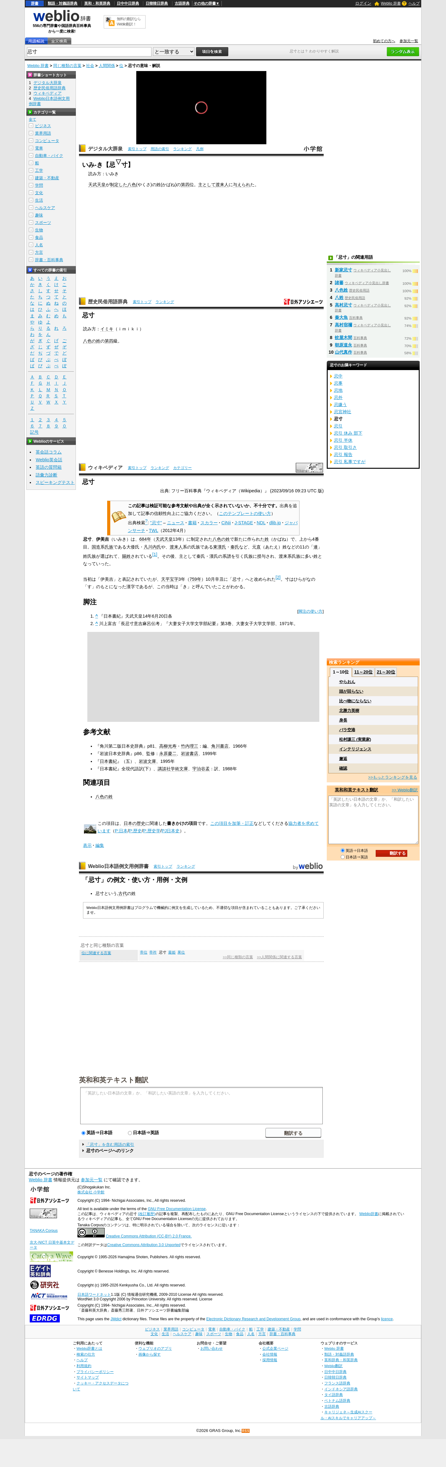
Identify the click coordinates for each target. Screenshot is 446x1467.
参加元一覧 (409, 41)
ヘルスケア (45, 207)
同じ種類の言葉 (67, 65)
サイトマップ (88, 1377)
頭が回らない (351, 691)
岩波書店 (189, 753)
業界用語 (43, 133)
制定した (118, 184)
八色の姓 (91, 340)
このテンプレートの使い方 (245, 513)
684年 (145, 539)
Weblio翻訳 (333, 1366)
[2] (278, 577)
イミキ (106, 328)
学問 (39, 185)
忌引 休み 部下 (348, 433)
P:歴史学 (151, 830)
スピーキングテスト (55, 482)
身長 (343, 720)
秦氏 (234, 546)
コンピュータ (47, 140)
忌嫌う (340, 404)
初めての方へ (384, 41)
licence (387, 1319)
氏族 (109, 546)
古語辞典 (182, 3)
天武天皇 (97, 184)
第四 (185, 184)
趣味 (39, 215)
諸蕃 (339, 282)
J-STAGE (243, 522)
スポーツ (43, 222)
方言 (39, 252)
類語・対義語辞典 (62, 3)
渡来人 (222, 184)
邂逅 (343, 758)
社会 (90, 65)
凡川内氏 (152, 546)
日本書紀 (108, 761)
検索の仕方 (86, 1354)
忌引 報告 (343, 454)
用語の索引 (160, 149)
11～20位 (363, 671)
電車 (39, 148)
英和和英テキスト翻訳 (113, 1079)
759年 (195, 579)
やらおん (347, 681)
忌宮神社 (342, 411)
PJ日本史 (171, 830)
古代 (122, 893)
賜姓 (126, 556)
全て (32, 119)
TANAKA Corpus (44, 1230)
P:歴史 (135, 830)
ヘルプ (414, 3)
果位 (181, 952)
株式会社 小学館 (90, 1192)
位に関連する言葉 (96, 953)
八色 (131, 184)
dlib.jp (275, 522)
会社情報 (269, 1354)
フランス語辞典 (337, 1383)
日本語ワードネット (94, 1294)
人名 (39, 245)
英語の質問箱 (49, 467)
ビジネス (43, 125)
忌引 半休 (343, 440)
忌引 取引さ (345, 447)
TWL (153, 530)
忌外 (338, 397)
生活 (39, 200)
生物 (39, 230)
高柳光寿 (168, 746)
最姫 (172, 952)
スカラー (209, 522)
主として (207, 184)
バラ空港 (347, 729)
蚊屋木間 (343, 337)
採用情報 (269, 1360)
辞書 (34, 3)
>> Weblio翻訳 (405, 790)
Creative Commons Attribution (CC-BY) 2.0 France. (148, 1236)
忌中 (338, 375)
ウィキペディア (105, 467)
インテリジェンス (355, 749)
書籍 (192, 522)
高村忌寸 (343, 304)
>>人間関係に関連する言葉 (279, 957)
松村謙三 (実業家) (355, 739)
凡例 (199, 149)
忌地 (338, 390)
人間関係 (107, 65)
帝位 (143, 952)
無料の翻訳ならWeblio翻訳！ (129, 21)
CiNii (226, 522)
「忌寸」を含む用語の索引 (110, 1144)
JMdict (116, 1319)
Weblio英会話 (49, 459)
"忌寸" (156, 522)
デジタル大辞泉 (105, 148)
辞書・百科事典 (49, 259)
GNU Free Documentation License (177, 1209)
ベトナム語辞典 (337, 1400)
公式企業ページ (275, 1348)
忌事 (338, 383)
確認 (343, 768)
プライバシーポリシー (95, 1372)
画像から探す (149, 1354)
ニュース (175, 522)
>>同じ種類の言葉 (238, 957)
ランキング (182, 149)
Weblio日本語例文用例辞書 (118, 866)
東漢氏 (219, 546)
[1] (154, 554)
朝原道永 (343, 344)
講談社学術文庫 (173, 768)
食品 (39, 237)
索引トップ (137, 149)
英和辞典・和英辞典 (341, 1360)
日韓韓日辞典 (157, 3)
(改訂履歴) (146, 1214)
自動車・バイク (49, 155)
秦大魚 (341, 317)
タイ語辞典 (333, 1395)
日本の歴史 (134, 823)
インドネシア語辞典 (341, 1389)
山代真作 (343, 352)
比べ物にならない (355, 701)
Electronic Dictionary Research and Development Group (253, 1319)
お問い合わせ (211, 1348)
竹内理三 (189, 746)
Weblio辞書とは (89, 1348)
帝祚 (153, 952)
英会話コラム (49, 451)
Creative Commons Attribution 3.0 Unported (144, 1245)
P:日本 (121, 830)
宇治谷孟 (201, 768)
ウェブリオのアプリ (155, 1348)
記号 (34, 432)
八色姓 (341, 290)
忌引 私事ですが (349, 461)
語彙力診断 (46, 474)
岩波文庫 (147, 761)
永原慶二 (168, 753)
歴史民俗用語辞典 (108, 301)
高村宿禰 (343, 324)
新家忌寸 (343, 269)
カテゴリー (182, 468)
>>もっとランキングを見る (392, 777)
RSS (246, 1431)
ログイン (363, 3)
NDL (261, 522)
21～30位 (386, 671)
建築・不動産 (47, 178)
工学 (39, 170)
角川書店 (220, 746)
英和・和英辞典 (97, 3)
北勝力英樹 (349, 710)
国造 (96, 546)
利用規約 (84, 1366)
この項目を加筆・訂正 (232, 823)
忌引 (338, 425)
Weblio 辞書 (391, 3)
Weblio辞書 (368, 1214)
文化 (39, 192)
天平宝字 (169, 579)
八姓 (339, 297)
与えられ (241, 184)
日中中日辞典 (128, 3)
